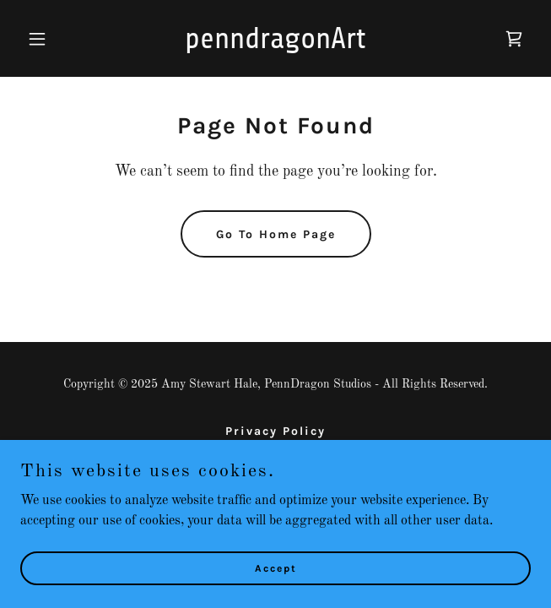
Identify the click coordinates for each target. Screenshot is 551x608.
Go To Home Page (276, 234)
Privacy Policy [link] (275, 431)
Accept (276, 567)
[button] (58, 39)
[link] (276, 45)
